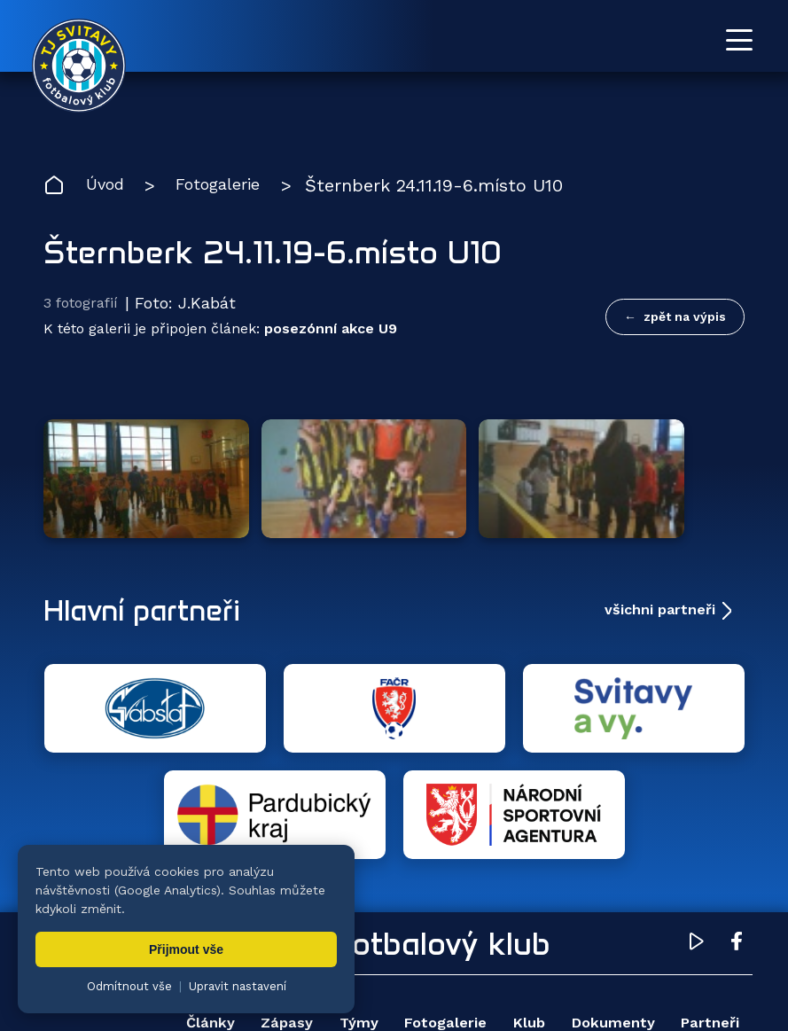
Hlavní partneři (152, 554)
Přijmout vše (186, 949)
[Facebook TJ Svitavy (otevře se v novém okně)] (736, 783)
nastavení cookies (653, 973)
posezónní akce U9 (330, 332)
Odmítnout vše (129, 986)
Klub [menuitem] (590, 862)
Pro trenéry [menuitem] (691, 915)
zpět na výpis (685, 317)
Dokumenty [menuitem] (690, 862)
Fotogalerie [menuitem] (492, 862)
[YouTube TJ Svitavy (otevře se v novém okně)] (697, 783)
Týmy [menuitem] (390, 862)
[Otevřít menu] (739, 40)
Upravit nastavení (237, 986)
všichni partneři (660, 554)
